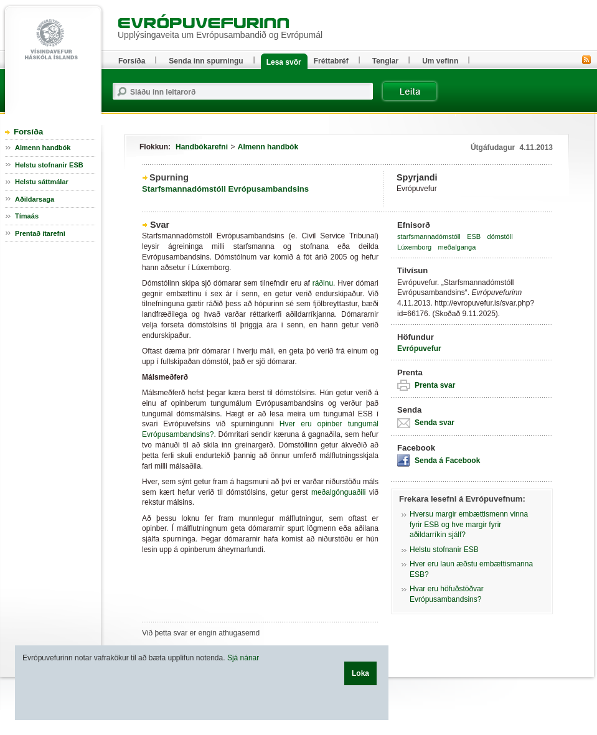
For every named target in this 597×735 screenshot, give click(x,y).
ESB (474, 236)
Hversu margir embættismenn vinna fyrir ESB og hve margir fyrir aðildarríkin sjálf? (469, 525)
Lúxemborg (414, 247)
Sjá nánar (243, 657)
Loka (360, 673)
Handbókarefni (202, 147)
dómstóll (500, 236)
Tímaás (27, 216)
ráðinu (323, 283)
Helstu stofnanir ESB (444, 549)
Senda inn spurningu (206, 61)
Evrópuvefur (419, 348)
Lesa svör (283, 62)
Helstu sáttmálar (41, 181)
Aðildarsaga (34, 199)
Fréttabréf (331, 61)
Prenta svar (435, 385)
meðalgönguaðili (338, 492)
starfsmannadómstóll (429, 236)
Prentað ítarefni (40, 233)
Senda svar (434, 422)
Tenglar (385, 61)
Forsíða (28, 131)
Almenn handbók (268, 147)
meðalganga (457, 247)
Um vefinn (440, 61)
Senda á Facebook (447, 460)
